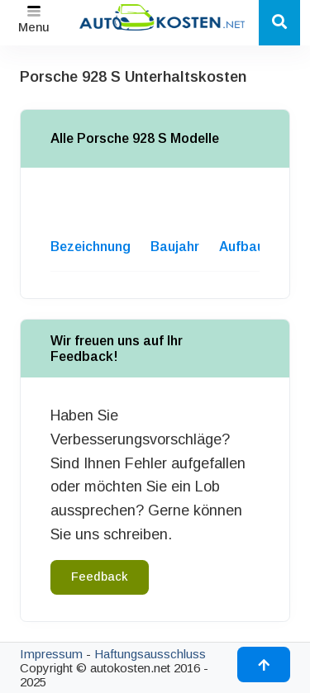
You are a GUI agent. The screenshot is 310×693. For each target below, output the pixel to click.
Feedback (99, 576)
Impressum (51, 654)
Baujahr (174, 247)
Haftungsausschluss (150, 654)
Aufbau (242, 247)
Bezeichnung (90, 247)
